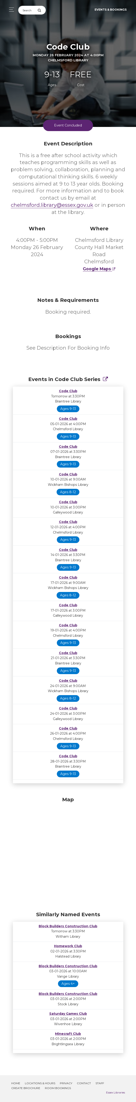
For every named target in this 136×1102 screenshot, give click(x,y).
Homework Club (68, 946)
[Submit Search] (42, 10)
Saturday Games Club (68, 1014)
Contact (84, 1083)
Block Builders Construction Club (68, 926)
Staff (99, 1083)
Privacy (66, 1083)
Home (15, 1083)
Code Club (68, 391)
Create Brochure (25, 1088)
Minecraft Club (68, 1034)
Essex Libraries (115, 1092)
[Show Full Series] (105, 379)
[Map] (68, 853)
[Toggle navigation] (10, 9)
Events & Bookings (111, 9)
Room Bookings (58, 1088)
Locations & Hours (40, 1083)
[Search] (28, 10)
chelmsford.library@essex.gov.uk (52, 205)
